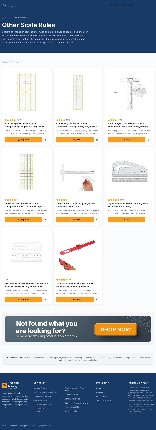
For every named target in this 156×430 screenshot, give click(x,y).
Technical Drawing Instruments (46, 410)
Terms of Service (103, 400)
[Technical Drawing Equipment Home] (15, 5)
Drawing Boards (41, 388)
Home (114, 5)
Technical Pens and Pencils (77, 403)
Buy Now (23, 139)
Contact (99, 392)
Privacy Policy (102, 396)
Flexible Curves (72, 395)
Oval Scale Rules (41, 400)
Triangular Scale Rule (43, 396)
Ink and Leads (72, 411)
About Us (100, 388)
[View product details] (45, 139)
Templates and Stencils (44, 404)
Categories (130, 5)
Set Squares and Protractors (46, 392)
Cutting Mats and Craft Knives (78, 389)
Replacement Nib (73, 407)
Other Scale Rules (73, 399)
